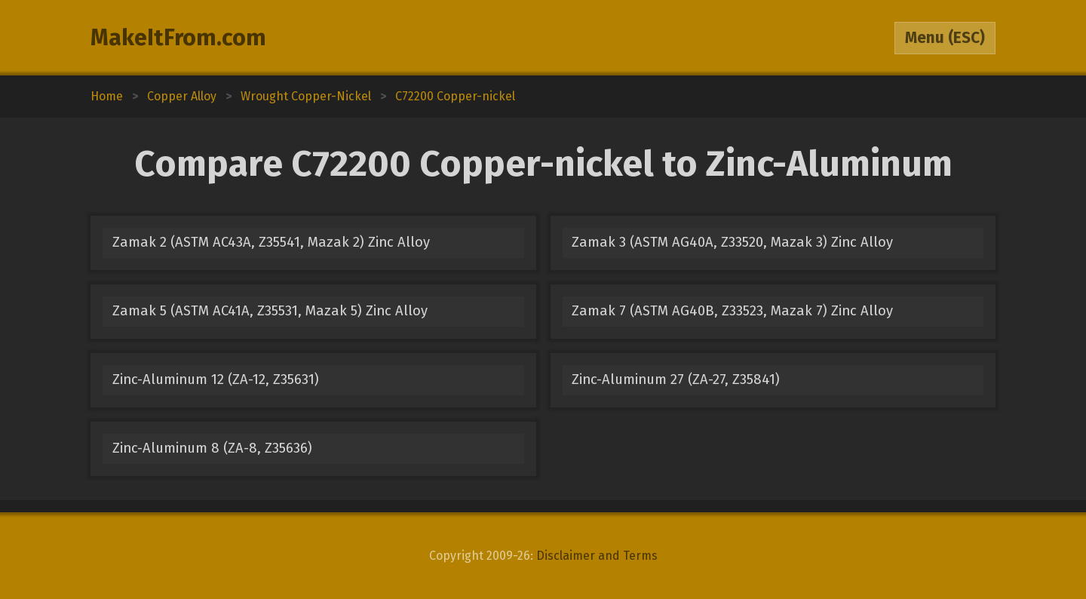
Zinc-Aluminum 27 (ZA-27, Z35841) (676, 379)
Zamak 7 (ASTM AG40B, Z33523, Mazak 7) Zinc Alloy (732, 311)
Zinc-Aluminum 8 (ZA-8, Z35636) (212, 448)
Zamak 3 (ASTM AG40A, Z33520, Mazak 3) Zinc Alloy (732, 242)
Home (106, 96)
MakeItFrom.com (178, 37)
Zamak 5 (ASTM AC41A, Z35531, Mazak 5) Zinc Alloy (270, 311)
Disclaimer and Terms (597, 555)
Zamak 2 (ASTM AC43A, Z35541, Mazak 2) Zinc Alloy (271, 242)
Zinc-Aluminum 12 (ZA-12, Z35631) (215, 379)
